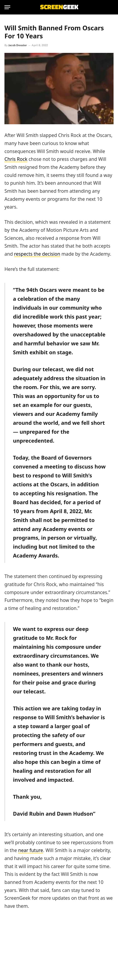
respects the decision (37, 254)
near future (30, 850)
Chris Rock (15, 159)
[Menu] (7, 7)
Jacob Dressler (17, 45)
